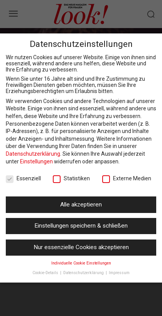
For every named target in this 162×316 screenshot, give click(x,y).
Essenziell (23, 178)
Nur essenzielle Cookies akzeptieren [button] (81, 247)
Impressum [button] (119, 272)
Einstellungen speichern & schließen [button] (81, 225)
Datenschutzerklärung (33, 154)
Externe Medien (126, 178)
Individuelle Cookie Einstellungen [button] (81, 263)
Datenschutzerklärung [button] (84, 272)
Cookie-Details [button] (45, 272)
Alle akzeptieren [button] (81, 204)
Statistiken (71, 178)
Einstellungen (36, 161)
